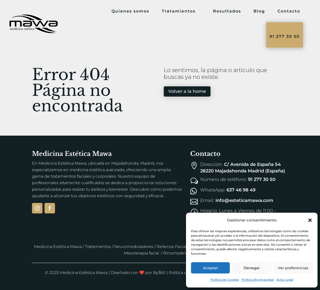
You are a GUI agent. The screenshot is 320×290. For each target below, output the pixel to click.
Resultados (227, 11)
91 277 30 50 (285, 36)
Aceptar (210, 267)
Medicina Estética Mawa (58, 246)
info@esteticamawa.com (244, 200)
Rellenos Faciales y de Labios (185, 246)
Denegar (252, 267)
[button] (310, 220)
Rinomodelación (179, 253)
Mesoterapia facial (141, 253)
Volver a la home (187, 91)
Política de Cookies (224, 279)
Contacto (289, 11)
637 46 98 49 (241, 190)
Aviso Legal (284, 279)
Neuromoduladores (134, 246)
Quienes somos (130, 11)
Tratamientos (179, 11)
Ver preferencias (293, 267)
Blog (259, 11)
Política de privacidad (258, 279)
